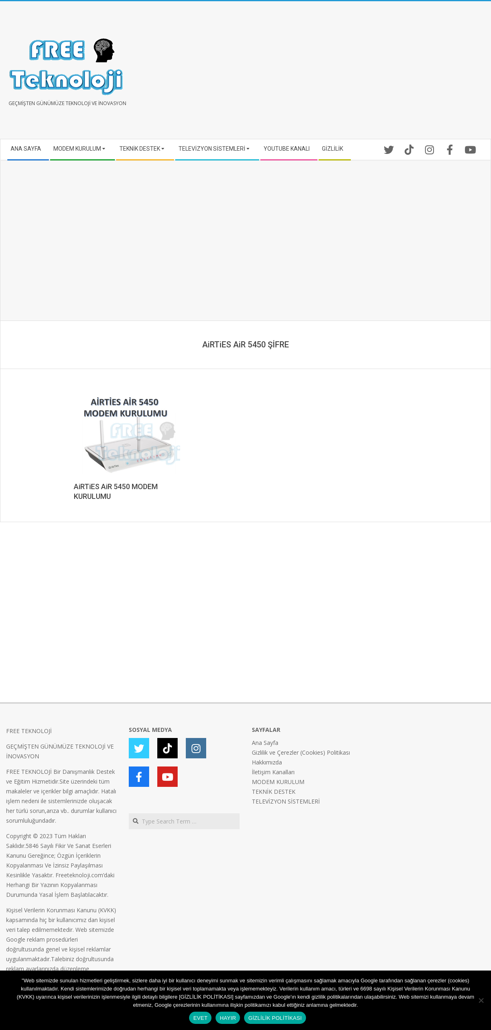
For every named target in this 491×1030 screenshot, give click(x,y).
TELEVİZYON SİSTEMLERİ (286, 801)
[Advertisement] (365, 73)
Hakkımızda (267, 762)
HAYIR (228, 1018)
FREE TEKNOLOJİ (29, 731)
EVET (200, 1018)
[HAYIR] (481, 1000)
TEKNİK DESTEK (273, 791)
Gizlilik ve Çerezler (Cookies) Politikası (301, 752)
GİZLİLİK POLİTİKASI (275, 1018)
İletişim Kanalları (273, 772)
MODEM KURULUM (278, 782)
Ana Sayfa (265, 743)
